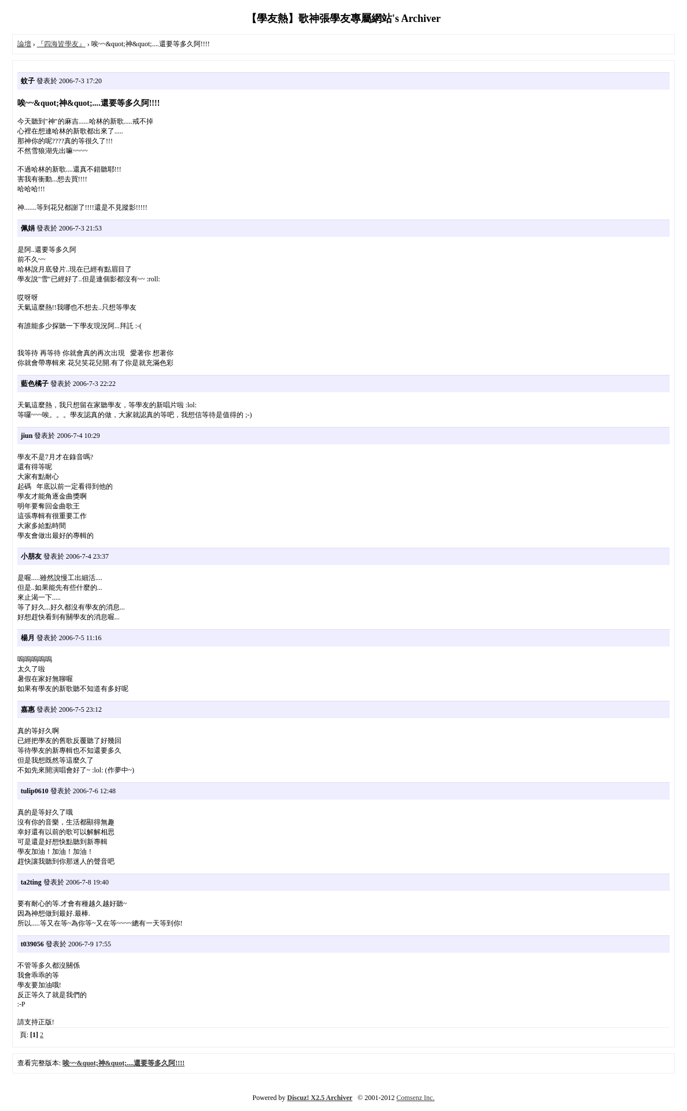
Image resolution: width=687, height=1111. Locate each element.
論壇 (24, 44)
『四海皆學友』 (61, 44)
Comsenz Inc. (415, 1098)
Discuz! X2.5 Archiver (320, 1098)
